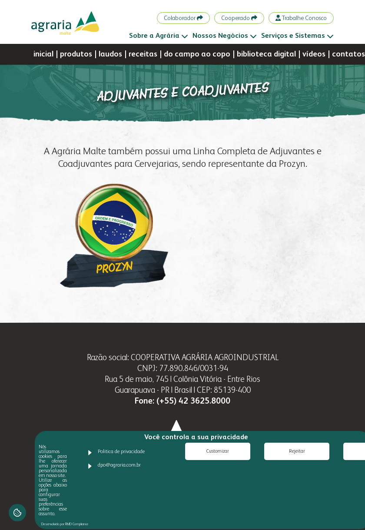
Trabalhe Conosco (301, 18)
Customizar (217, 451)
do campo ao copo (197, 54)
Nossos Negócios (224, 36)
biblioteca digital (266, 54)
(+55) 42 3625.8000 (193, 401)
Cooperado (239, 18)
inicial (43, 54)
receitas (143, 54)
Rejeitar (297, 451)
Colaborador (183, 18)
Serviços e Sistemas (297, 36)
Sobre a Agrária (158, 36)
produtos (76, 54)
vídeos (313, 54)
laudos (110, 54)
